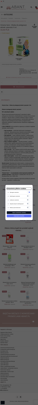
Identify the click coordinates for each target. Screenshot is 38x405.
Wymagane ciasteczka (14, 192)
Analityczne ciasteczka (14, 200)
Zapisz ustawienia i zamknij (19, 212)
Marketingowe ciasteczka (15, 196)
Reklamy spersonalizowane (15, 207)
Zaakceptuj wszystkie (19, 216)
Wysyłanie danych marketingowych (17, 203)
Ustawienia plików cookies (16, 189)
